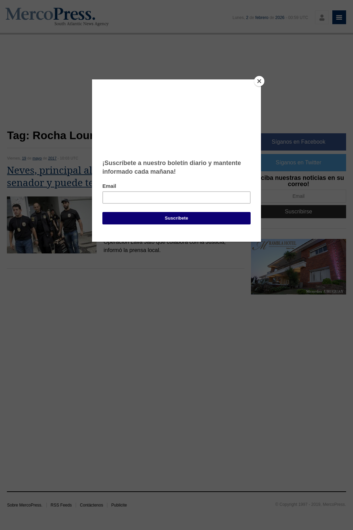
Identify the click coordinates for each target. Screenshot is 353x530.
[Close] (259, 81)
